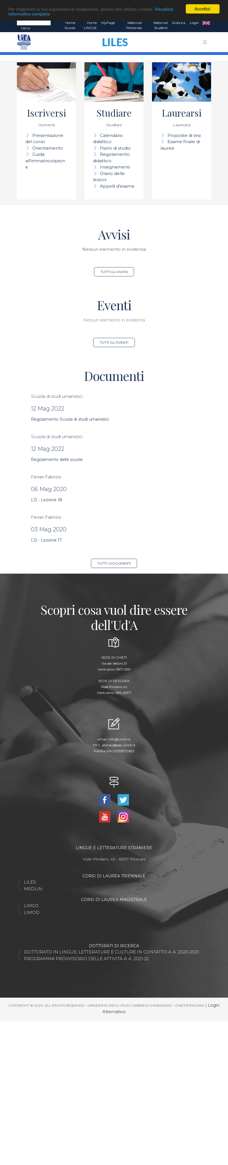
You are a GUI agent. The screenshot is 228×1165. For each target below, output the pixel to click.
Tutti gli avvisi (114, 272)
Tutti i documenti (114, 563)
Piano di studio (115, 148)
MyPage (108, 23)
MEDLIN (33, 888)
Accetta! (203, 9)
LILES (30, 882)
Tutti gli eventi (114, 342)
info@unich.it (119, 739)
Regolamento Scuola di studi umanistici (70, 419)
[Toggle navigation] (205, 42)
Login (194, 23)
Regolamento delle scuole (57, 459)
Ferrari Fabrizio (46, 477)
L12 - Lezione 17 (46, 540)
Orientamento (47, 148)
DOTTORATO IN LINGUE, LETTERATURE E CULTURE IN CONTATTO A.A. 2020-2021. (112, 952)
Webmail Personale (134, 25)
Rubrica (178, 23)
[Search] (34, 22)
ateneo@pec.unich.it (118, 745)
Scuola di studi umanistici (56, 396)
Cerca (25, 28)
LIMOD (31, 912)
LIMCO (31, 905)
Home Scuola (69, 25)
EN (206, 22)
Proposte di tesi (184, 135)
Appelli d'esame (117, 186)
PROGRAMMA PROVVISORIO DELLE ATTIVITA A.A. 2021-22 (86, 958)
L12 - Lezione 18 (46, 499)
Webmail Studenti (160, 25)
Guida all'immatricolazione (45, 161)
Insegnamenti (115, 167)
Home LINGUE (90, 25)
